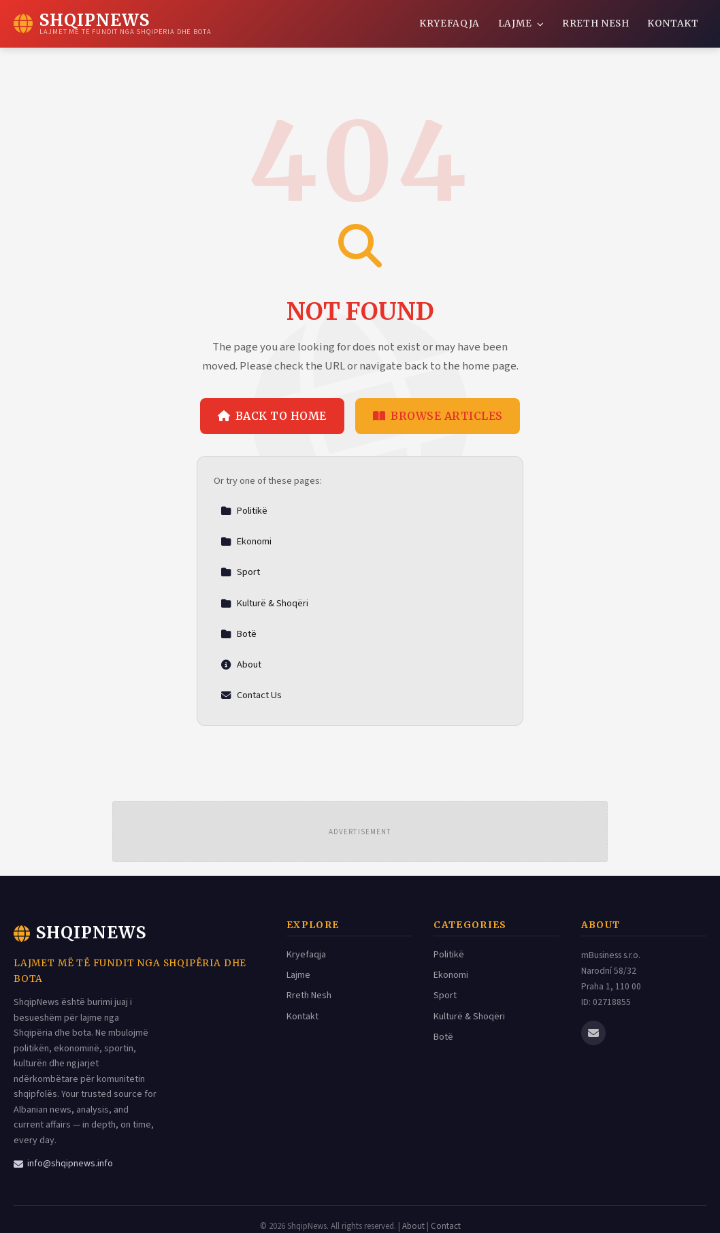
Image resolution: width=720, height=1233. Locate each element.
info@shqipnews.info (63, 1163)
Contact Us (251, 695)
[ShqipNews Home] (112, 23)
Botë (238, 634)
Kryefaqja (449, 23)
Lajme (521, 23)
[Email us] (593, 1033)
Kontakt (673, 23)
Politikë (243, 511)
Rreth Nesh (595, 23)
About (240, 664)
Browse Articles (438, 416)
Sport (240, 572)
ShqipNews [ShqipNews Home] (80, 932)
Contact (446, 1226)
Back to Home (272, 416)
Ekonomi (246, 541)
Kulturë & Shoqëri (264, 603)
